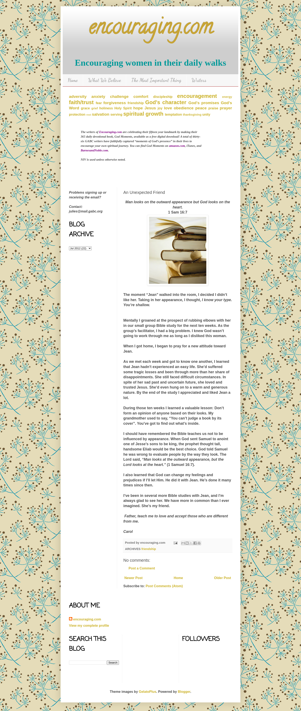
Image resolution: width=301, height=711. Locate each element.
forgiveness (114, 103)
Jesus (150, 108)
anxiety (98, 96)
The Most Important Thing (156, 80)
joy (160, 108)
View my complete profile (89, 625)
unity (206, 114)
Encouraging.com (110, 132)
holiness (106, 108)
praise (213, 108)
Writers (198, 80)
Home (73, 80)
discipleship (162, 96)
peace (201, 108)
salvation (100, 114)
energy (227, 96)
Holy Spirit (123, 108)
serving (116, 114)
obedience (184, 108)
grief (94, 108)
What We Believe (104, 80)
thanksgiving (192, 114)
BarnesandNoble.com (94, 150)
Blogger (184, 691)
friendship (136, 103)
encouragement (197, 96)
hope (138, 108)
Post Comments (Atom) (164, 586)
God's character (165, 102)
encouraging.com (150, 29)
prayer (226, 108)
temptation (173, 114)
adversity (78, 96)
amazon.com (177, 145)
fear (99, 103)
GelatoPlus (147, 691)
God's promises (203, 103)
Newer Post (133, 578)
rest (88, 114)
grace (85, 108)
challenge (119, 96)
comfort (140, 96)
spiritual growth (143, 114)
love (168, 108)
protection (77, 114)
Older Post (222, 578)
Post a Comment (142, 568)
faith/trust (81, 102)
